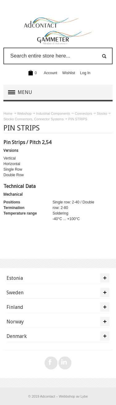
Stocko (102, 113)
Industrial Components (53, 113)
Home (7, 113)
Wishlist (68, 73)
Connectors (83, 113)
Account (50, 73)
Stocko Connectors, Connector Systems (33, 119)
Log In (85, 73)
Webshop (24, 113)
